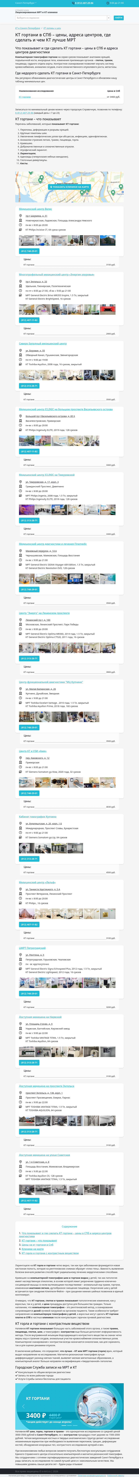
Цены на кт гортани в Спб (37, 1244)
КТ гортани (25, 96)
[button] (27, 240)
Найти (118, 17)
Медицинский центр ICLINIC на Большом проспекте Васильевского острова (66, 409)
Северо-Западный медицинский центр (43, 343)
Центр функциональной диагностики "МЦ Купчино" (51, 682)
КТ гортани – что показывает (39, 1240)
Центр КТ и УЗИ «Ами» (33, 751)
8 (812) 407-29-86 (84, 2)
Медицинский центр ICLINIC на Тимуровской (46, 475)
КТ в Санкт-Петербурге (27, 28)
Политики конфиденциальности (92, 1475)
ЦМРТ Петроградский (32, 948)
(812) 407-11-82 (29, 320)
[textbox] (61, 18)
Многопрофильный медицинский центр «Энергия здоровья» (56, 274)
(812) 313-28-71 (29, 385)
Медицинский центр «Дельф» (37, 882)
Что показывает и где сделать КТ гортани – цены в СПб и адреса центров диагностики (65, 1234)
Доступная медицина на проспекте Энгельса (46, 1086)
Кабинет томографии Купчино (37, 816)
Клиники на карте (33, 1249)
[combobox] (62, 18)
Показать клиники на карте (69, 186)
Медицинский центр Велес (35, 209)
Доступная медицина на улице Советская (44, 1155)
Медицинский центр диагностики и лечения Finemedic (53, 544)
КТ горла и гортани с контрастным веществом (50, 1253)
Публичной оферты (115, 1475)
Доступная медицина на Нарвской (40, 1017)
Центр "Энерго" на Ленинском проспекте (44, 613)
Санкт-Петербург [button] (25, 2)
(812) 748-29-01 (29, 251)
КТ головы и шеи (52, 28)
